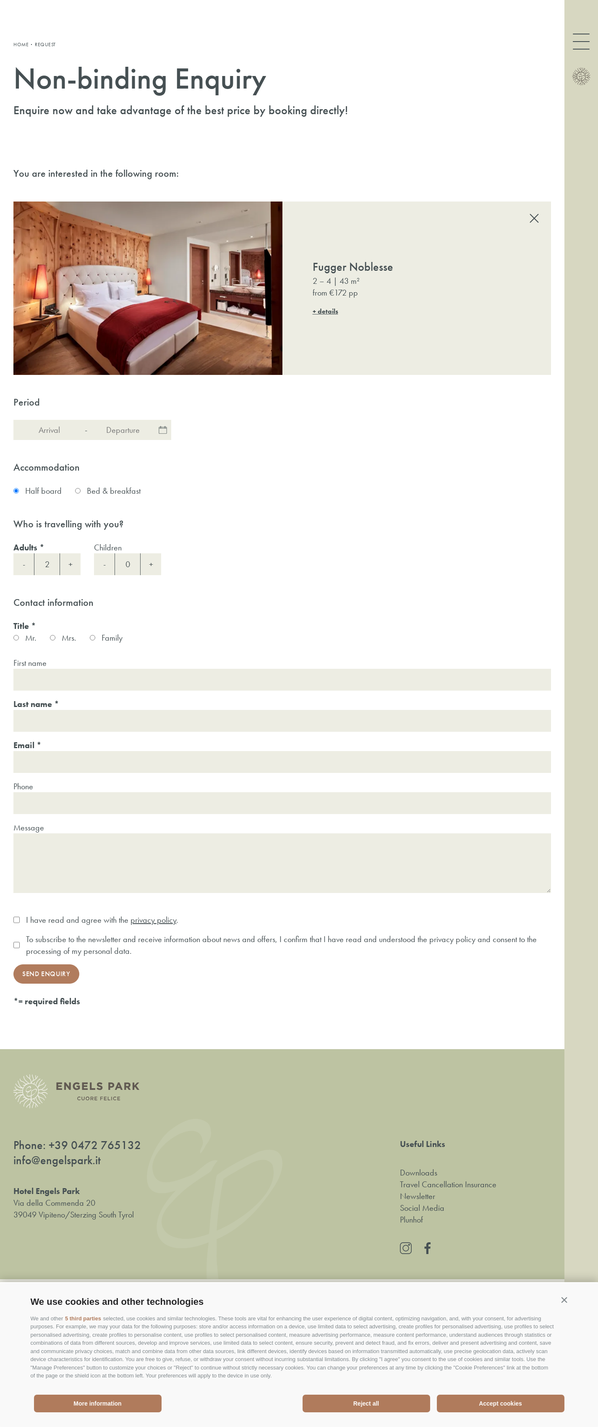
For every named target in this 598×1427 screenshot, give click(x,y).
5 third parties (83, 1318)
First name (30, 663)
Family (112, 638)
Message (28, 827)
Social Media (422, 1208)
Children (108, 547)
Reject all (366, 1403)
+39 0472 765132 (95, 1145)
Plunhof (411, 1220)
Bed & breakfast (114, 491)
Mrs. (69, 638)
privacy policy (153, 920)
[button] (564, 1299)
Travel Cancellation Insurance (448, 1184)
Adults (25, 547)
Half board (43, 491)
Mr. (31, 638)
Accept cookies (500, 1403)
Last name (32, 704)
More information (97, 1403)
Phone (23, 786)
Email (23, 745)
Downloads (418, 1173)
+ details (325, 311)
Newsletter (417, 1196)
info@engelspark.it (57, 1160)
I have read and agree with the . (102, 920)
